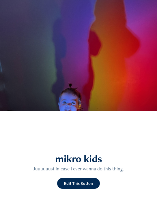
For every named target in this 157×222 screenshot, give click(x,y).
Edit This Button (78, 183)
